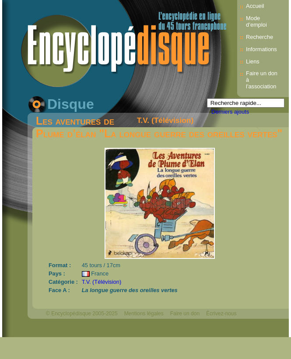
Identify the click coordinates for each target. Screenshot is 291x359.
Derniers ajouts (230, 111)
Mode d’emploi (256, 21)
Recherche (259, 37)
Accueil (255, 6)
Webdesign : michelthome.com (82, 328)
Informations (261, 49)
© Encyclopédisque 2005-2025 (82, 313)
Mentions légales (144, 313)
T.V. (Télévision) (165, 120)
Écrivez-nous (221, 313)
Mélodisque (137, 328)
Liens (252, 61)
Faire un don (185, 313)
